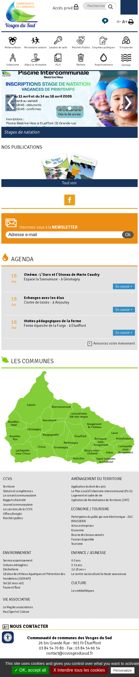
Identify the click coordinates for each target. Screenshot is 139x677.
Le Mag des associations (18, 607)
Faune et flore (11, 587)
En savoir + (124, 286)
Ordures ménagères (15, 565)
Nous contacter (29, 626)
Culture (78, 583)
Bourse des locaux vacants (87, 535)
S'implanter (126, 47)
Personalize (122, 670)
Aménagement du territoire (96, 479)
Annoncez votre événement (111, 343)
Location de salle (58, 47)
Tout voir (69, 183)
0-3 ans (75, 560)
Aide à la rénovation (35, 64)
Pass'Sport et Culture (16, 612)
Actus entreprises (82, 526)
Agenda (22, 259)
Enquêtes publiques (103, 47)
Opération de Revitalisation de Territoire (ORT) (100, 500)
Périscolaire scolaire (35, 47)
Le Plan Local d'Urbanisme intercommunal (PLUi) (102, 491)
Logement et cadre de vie (86, 495)
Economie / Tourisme (90, 509)
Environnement (17, 552)
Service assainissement (18, 560)
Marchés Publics (81, 47)
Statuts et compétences (18, 491)
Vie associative (16, 599)
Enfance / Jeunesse (88, 552)
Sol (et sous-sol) (13, 583)
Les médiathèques (82, 591)
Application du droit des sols (88, 486)
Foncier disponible (82, 539)
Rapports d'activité (14, 500)
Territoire (9, 486)
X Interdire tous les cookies (79, 670)
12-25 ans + (78, 569)
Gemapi (126, 65)
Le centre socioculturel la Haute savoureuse (98, 574)
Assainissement (104, 64)
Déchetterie (11, 569)
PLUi (58, 64)
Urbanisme (12, 64)
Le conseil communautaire (19, 495)
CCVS (7, 479)
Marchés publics (13, 518)
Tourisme (77, 544)
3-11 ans (76, 565)
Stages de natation (21, 132)
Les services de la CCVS (17, 509)
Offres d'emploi (12, 514)
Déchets (80, 64)
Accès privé (63, 8)
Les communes (32, 361)
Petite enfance (13, 47)
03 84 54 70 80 (51, 648)
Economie (77, 530)
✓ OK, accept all (30, 670)
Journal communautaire (18, 504)
